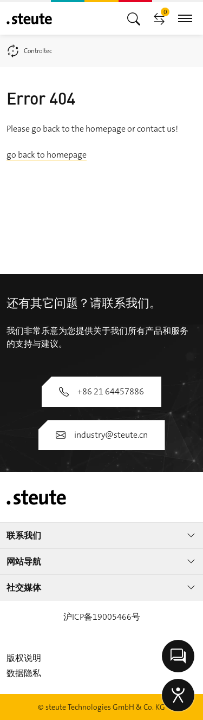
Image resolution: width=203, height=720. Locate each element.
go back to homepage (46, 154)
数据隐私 (23, 673)
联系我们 (101, 535)
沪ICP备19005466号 (101, 616)
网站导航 (101, 561)
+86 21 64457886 (101, 391)
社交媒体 (101, 587)
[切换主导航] (134, 18)
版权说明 (23, 658)
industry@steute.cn (102, 434)
